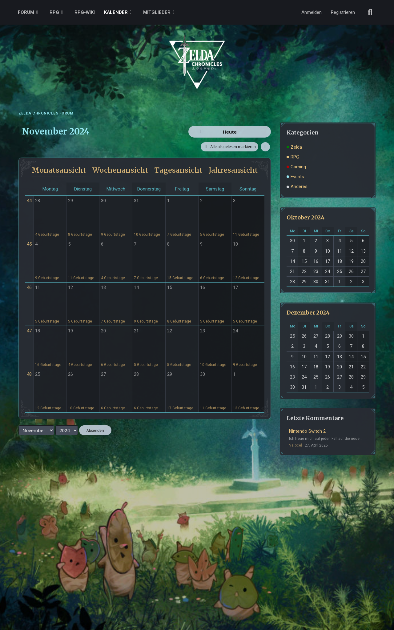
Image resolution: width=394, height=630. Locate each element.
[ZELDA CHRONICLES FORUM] (197, 55)
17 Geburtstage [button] (180, 408)
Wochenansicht (120, 170)
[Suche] (370, 12)
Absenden (95, 430)
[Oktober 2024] (200, 132)
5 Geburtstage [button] (212, 234)
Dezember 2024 (308, 312)
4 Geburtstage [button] (47, 234)
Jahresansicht (233, 170)
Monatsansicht (59, 170)
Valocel (295, 445)
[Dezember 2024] (258, 132)
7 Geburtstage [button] (179, 234)
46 (29, 287)
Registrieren (343, 12)
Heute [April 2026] (230, 132)
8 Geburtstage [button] (80, 234)
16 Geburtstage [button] (48, 365)
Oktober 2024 (305, 217)
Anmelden (311, 12)
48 (29, 374)
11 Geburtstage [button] (246, 234)
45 (29, 244)
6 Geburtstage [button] (212, 278)
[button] (265, 146)
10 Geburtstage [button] (147, 234)
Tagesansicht (179, 170)
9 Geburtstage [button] (113, 234)
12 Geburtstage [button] (246, 278)
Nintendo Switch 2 (307, 431)
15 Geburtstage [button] (180, 278)
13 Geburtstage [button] (246, 408)
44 (29, 200)
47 (29, 331)
